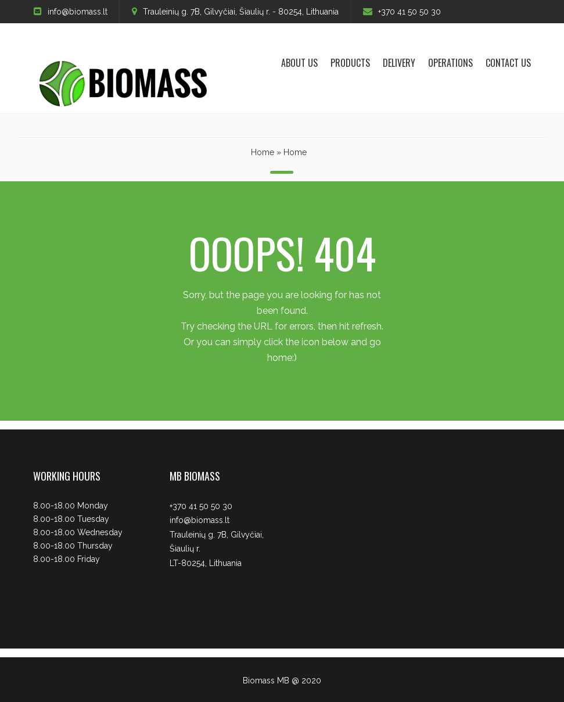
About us (299, 63)
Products (350, 63)
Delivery (399, 63)
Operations (450, 63)
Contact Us (508, 63)
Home (262, 152)
